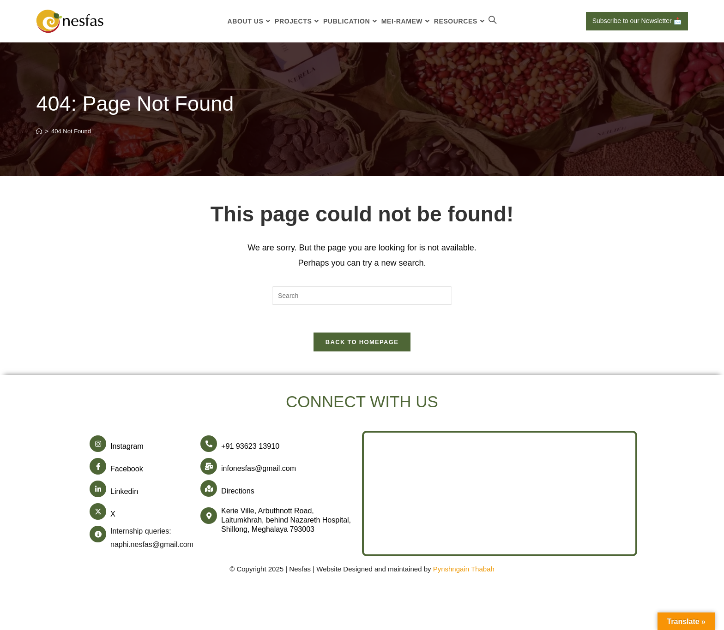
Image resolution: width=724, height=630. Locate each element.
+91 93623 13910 (250, 447)
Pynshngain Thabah (464, 567)
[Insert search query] (362, 295)
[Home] (39, 131)
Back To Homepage (362, 342)
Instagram (126, 447)
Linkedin (124, 491)
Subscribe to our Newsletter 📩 (637, 20)
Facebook (126, 469)
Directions (237, 491)
